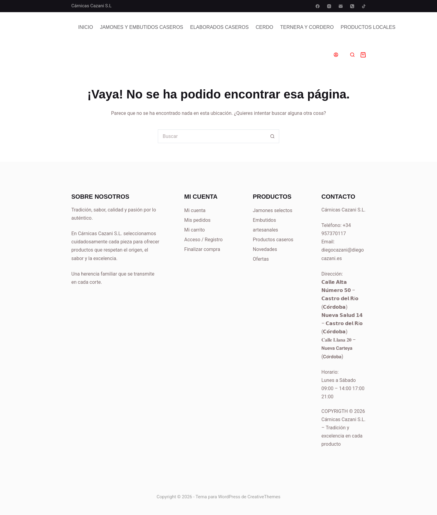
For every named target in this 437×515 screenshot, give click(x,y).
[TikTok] (364, 6)
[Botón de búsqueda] (272, 136)
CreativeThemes (264, 497)
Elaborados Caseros (219, 27)
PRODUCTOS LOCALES (368, 27)
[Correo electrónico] (341, 6)
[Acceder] (336, 55)
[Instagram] (329, 6)
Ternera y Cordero (307, 27)
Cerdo (264, 27)
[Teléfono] (352, 6)
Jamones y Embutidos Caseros (141, 27)
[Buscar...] (212, 136)
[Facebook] (318, 6)
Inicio (85, 27)
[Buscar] (352, 55)
